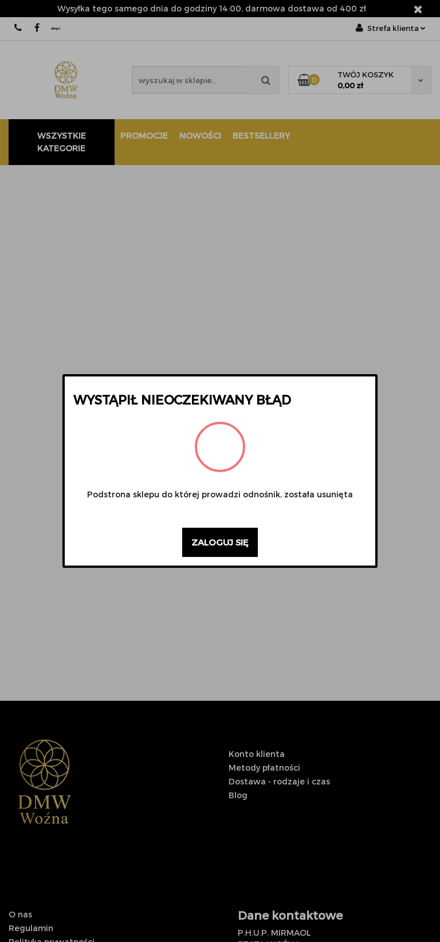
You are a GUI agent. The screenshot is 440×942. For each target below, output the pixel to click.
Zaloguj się (220, 542)
